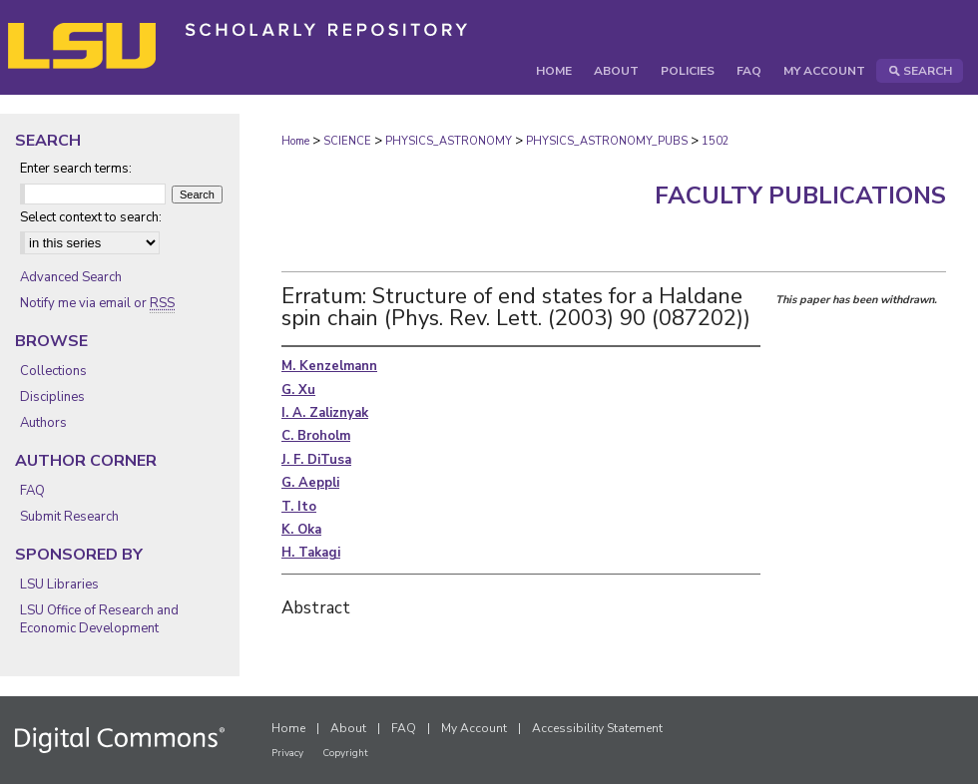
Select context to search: (91, 217)
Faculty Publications (800, 195)
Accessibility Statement (597, 728)
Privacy (287, 753)
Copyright (345, 753)
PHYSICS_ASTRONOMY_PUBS (607, 141)
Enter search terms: (76, 169)
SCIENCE (347, 141)
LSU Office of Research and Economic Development (99, 619)
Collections (53, 371)
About (348, 728)
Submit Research (69, 517)
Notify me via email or (97, 303)
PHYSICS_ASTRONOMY (448, 141)
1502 (716, 141)
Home (295, 141)
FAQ (32, 491)
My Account (474, 728)
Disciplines (52, 397)
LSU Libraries (59, 584)
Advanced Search (71, 277)
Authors (43, 423)
